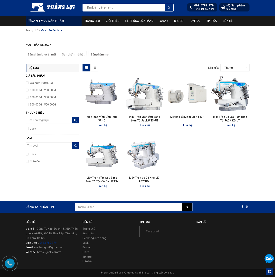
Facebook (152, 231)
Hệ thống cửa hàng (139, 20)
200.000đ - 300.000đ (42, 97)
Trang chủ (92, 20)
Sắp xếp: (213, 67)
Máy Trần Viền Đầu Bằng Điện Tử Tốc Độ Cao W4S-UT (102, 179)
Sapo (171, 272)
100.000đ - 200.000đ (42, 90)
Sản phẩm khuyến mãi (42, 54)
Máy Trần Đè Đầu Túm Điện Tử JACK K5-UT (230, 118)
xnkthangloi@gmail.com (49, 247)
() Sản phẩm (235, 7)
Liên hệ (228, 20)
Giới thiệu (112, 20)
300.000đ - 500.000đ (42, 104)
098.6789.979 (204, 5)
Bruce (179, 20)
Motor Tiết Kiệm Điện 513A (187, 116)
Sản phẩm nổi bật (73, 54)
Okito (196, 20)
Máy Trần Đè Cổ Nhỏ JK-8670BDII (144, 179)
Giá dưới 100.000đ (41, 82)
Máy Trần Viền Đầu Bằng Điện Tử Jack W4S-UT (144, 118)
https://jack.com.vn (49, 252)
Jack (163, 20)
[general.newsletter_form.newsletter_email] (128, 207)
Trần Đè (34, 161)
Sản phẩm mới (100, 54)
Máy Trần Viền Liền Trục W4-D (102, 118)
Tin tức (211, 20)
